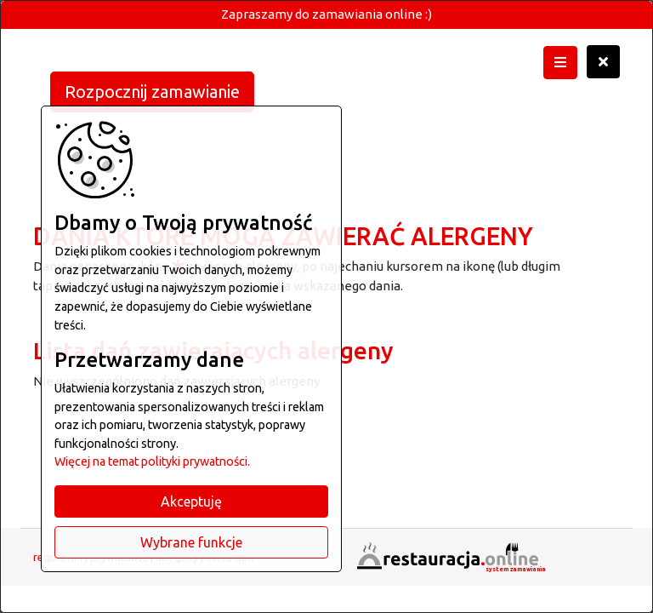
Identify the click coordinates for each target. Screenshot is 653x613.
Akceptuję (191, 501)
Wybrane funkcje (191, 542)
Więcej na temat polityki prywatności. (152, 461)
